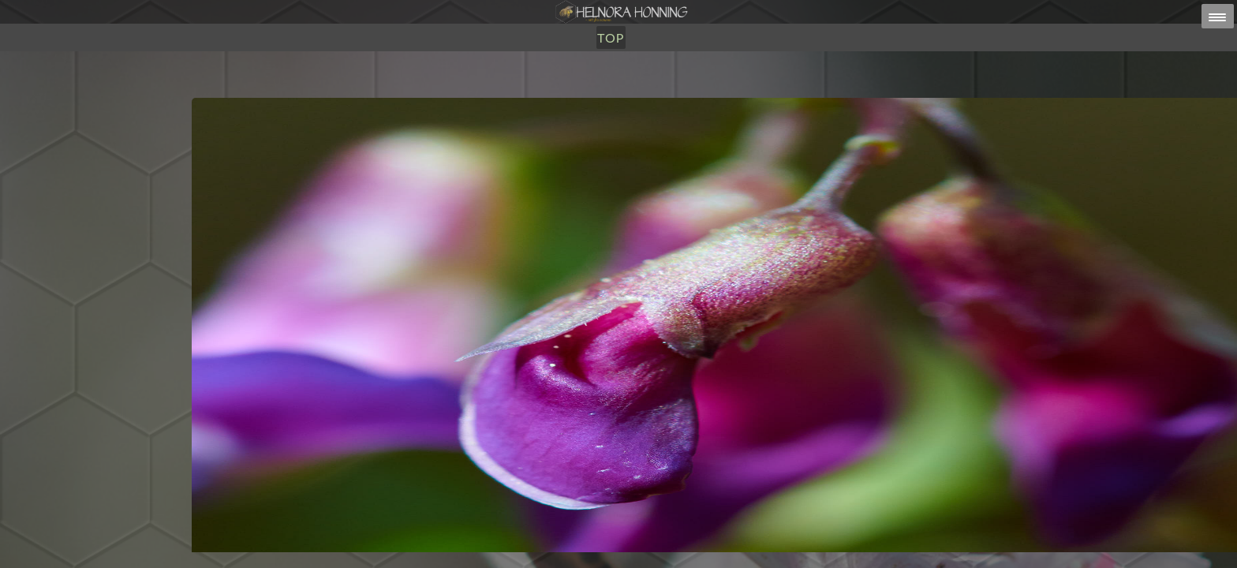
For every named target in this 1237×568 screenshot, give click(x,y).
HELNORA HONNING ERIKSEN (652, 548)
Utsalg (579, 92)
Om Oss (640, 92)
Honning (510, 92)
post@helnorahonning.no (744, 537)
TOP (689, 92)
